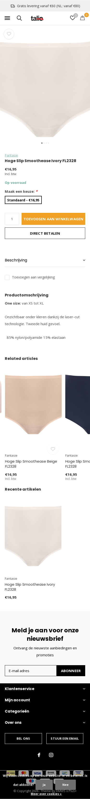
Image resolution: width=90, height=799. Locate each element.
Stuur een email (65, 738)
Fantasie (11, 155)
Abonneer (71, 670)
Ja (44, 785)
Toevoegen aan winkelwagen (54, 218)
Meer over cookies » (46, 794)
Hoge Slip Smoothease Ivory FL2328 (30, 587)
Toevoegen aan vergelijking (33, 277)
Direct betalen (45, 233)
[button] (7, 18)
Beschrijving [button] (16, 260)
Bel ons (23, 738)
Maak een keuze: (21, 191)
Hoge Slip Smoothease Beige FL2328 (31, 464)
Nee (65, 785)
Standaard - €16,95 (23, 200)
